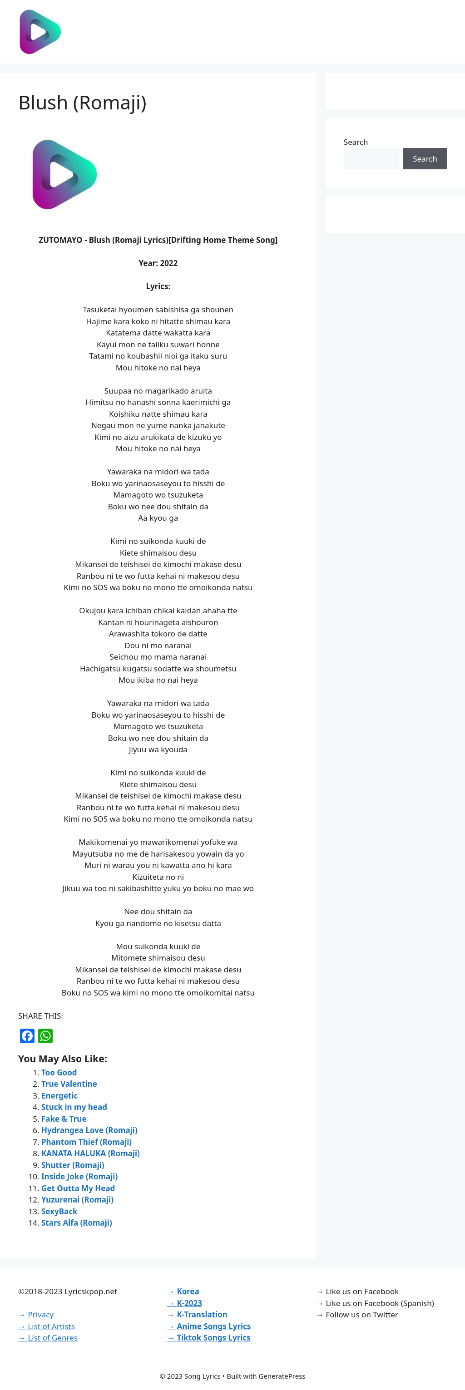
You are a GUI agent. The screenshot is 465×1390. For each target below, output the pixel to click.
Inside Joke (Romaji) (79, 1176)
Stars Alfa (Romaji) (76, 1222)
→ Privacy (36, 1314)
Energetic (59, 1095)
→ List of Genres (48, 1337)
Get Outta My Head (78, 1188)
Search (356, 142)
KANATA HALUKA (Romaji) (90, 1153)
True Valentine (69, 1084)
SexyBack (59, 1211)
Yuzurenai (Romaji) (77, 1199)
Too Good (59, 1072)
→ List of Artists (46, 1326)
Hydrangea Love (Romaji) (89, 1130)
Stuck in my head (74, 1107)
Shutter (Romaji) (72, 1165)
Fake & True (64, 1119)
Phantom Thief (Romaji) (86, 1142)
